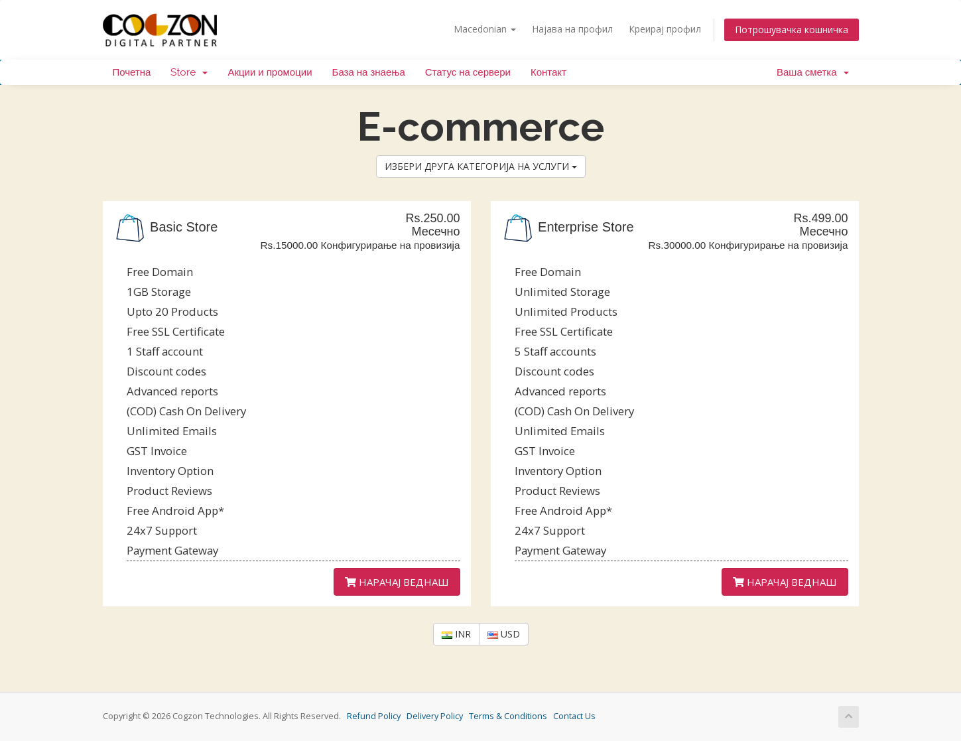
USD (503, 634)
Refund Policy (374, 716)
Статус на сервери (468, 72)
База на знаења (368, 72)
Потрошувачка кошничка (791, 29)
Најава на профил (572, 29)
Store (189, 72)
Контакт (548, 72)
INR (456, 634)
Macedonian (485, 29)
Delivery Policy (435, 716)
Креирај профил (665, 29)
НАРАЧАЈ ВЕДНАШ (397, 581)
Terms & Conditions (508, 716)
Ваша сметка (812, 72)
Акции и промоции (269, 72)
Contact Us (574, 716)
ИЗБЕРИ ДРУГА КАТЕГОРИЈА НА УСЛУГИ (481, 166)
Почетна (132, 72)
